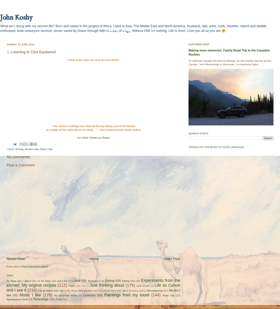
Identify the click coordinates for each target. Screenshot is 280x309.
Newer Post (16, 259)
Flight (72, 285)
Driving (19, 149)
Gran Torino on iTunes (96, 137)
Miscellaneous (155, 290)
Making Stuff (137, 291)
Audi (77, 280)
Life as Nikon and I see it (52, 290)
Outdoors (89, 295)
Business (93, 281)
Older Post (172, 259)
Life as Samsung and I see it (84, 290)
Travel (58, 299)
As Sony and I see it (19, 281)
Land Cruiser (143, 286)
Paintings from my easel (126, 295)
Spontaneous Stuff (17, 299)
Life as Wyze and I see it (115, 290)
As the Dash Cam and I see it (54, 281)
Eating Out (128, 281)
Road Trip (168, 295)
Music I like (46, 149)
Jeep (83, 286)
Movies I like (32, 149)
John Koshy (16, 17)
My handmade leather (65, 295)
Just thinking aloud (107, 285)
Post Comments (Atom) (35, 266)
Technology (40, 299)
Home (94, 259)
